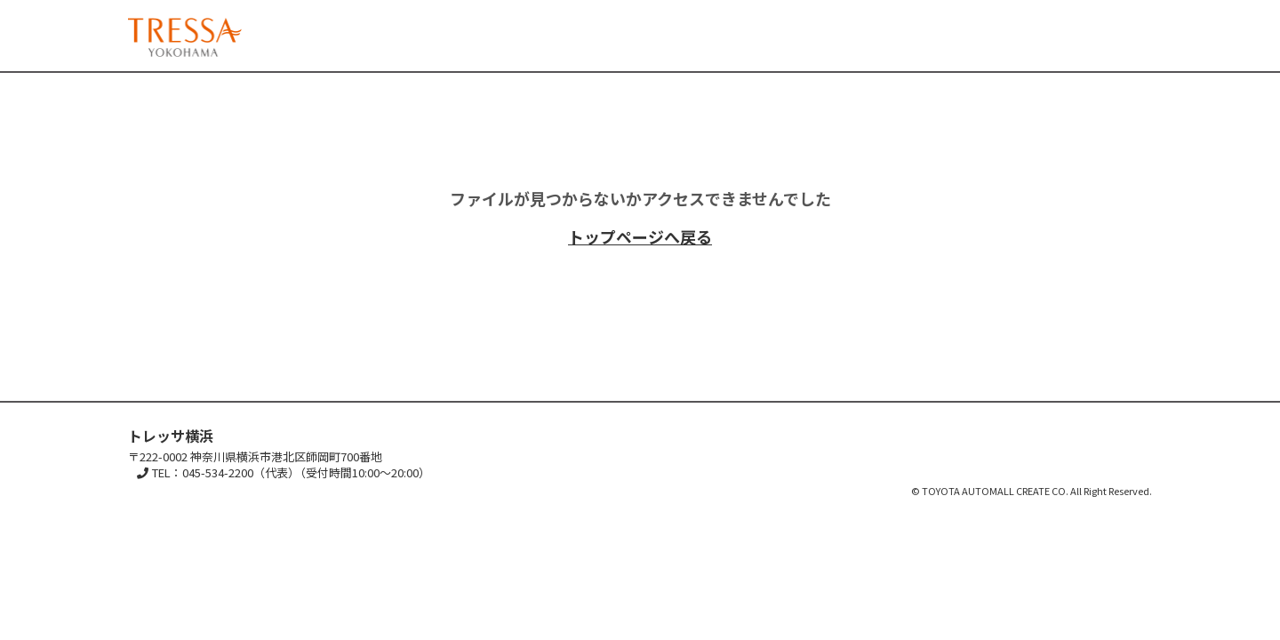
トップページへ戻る (640, 236)
